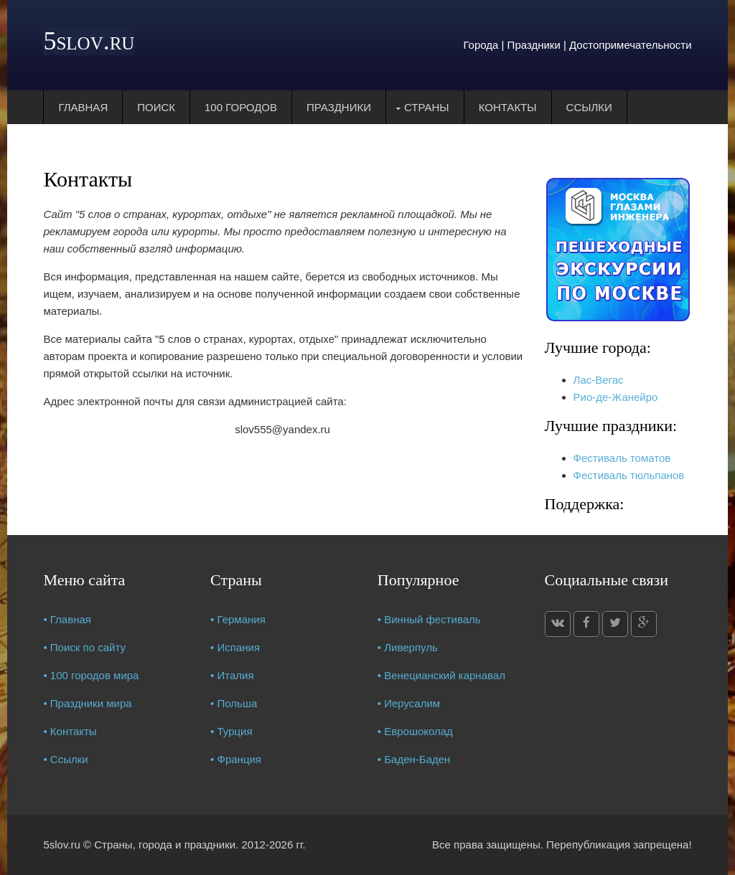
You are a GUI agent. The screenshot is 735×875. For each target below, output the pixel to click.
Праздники (338, 107)
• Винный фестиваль (429, 619)
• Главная (67, 619)
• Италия (232, 675)
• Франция (235, 759)
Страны (426, 107)
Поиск (156, 107)
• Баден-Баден (414, 759)
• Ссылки (65, 759)
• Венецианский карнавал (441, 675)
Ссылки (589, 107)
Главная (83, 107)
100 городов (241, 107)
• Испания (235, 647)
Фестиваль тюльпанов (629, 475)
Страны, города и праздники (164, 844)
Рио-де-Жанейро (616, 397)
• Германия (238, 619)
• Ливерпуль (408, 647)
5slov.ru (88, 41)
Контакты (508, 107)
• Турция (231, 731)
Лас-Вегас (599, 380)
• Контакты (69, 731)
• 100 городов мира (91, 675)
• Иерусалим (409, 703)
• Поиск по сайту (84, 647)
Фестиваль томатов (622, 458)
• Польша (233, 703)
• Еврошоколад (415, 731)
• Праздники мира (87, 703)
